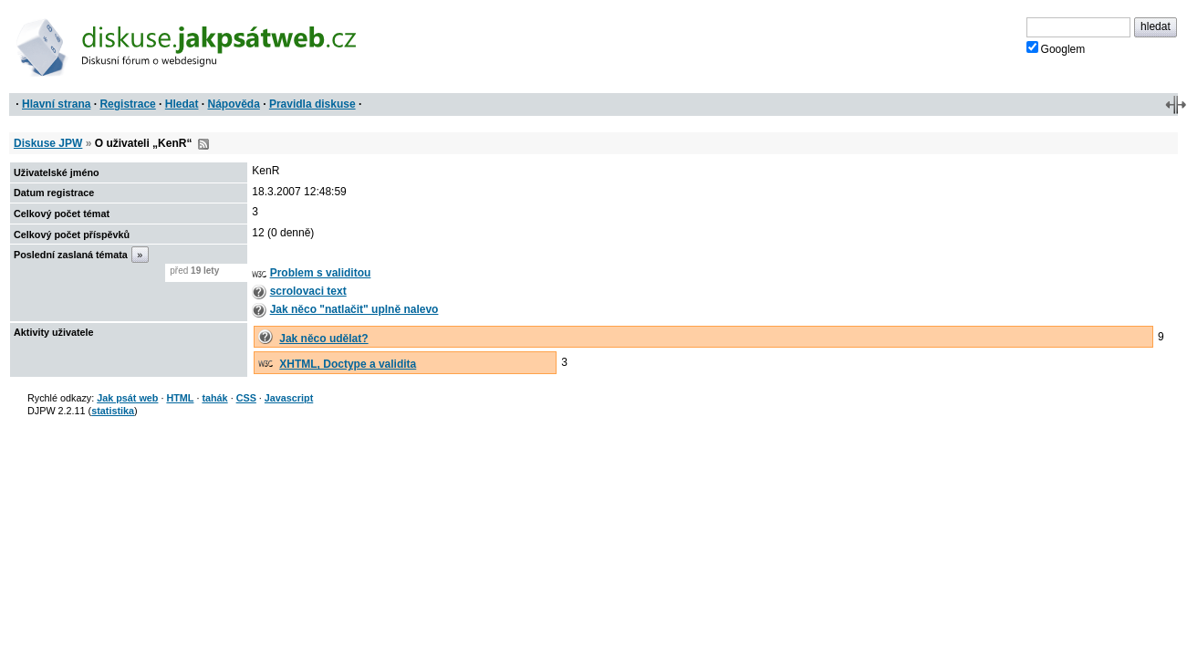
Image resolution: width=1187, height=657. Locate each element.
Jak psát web (127, 397)
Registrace (127, 104)
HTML (179, 397)
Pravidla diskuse (312, 104)
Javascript (289, 397)
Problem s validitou (320, 272)
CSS (246, 397)
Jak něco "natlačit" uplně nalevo (354, 309)
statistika (112, 410)
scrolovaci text (308, 291)
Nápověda (234, 104)
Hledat (182, 104)
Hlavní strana (56, 104)
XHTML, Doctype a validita (347, 364)
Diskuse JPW (48, 143)
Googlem (1056, 48)
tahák (214, 397)
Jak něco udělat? (323, 338)
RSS (203, 144)
